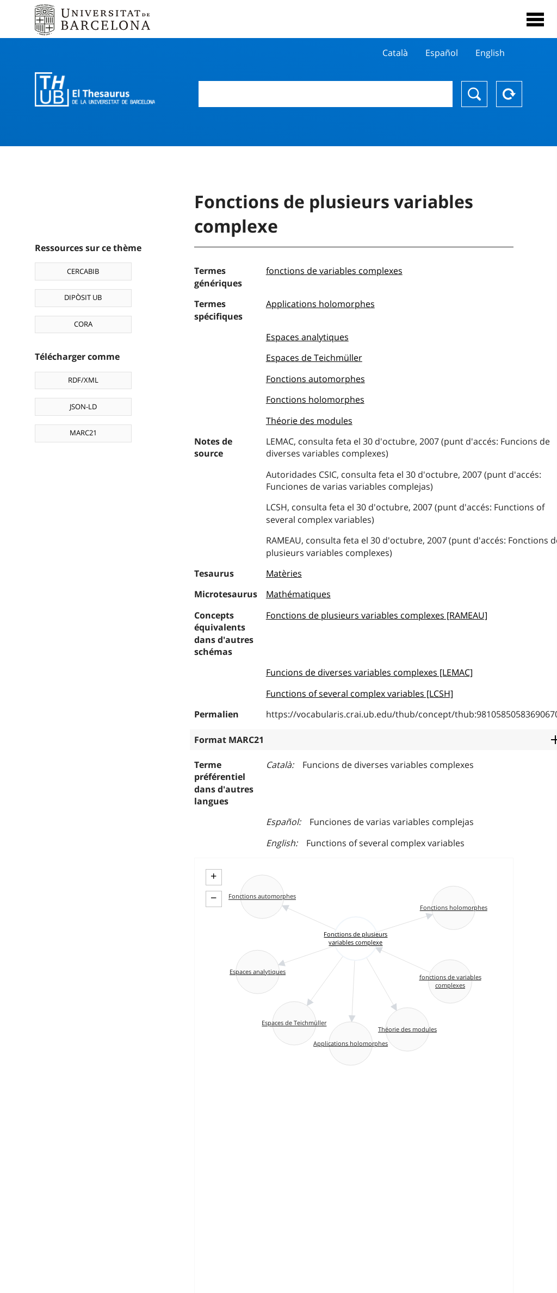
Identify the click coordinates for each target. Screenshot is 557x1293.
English (490, 53)
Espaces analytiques (307, 337)
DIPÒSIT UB (83, 297)
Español (441, 53)
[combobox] (326, 94)
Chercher (474, 94)
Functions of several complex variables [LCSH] (359, 693)
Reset (509, 94)
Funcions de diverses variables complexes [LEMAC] (369, 672)
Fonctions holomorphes (315, 399)
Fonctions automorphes (315, 379)
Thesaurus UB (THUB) (95, 89)
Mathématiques (298, 594)
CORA (83, 324)
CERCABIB (83, 271)
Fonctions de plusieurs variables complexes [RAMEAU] (376, 615)
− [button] (213, 898)
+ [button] (213, 876)
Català (395, 53)
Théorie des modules (309, 421)
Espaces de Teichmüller (314, 358)
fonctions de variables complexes (334, 271)
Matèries (284, 573)
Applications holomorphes (320, 304)
